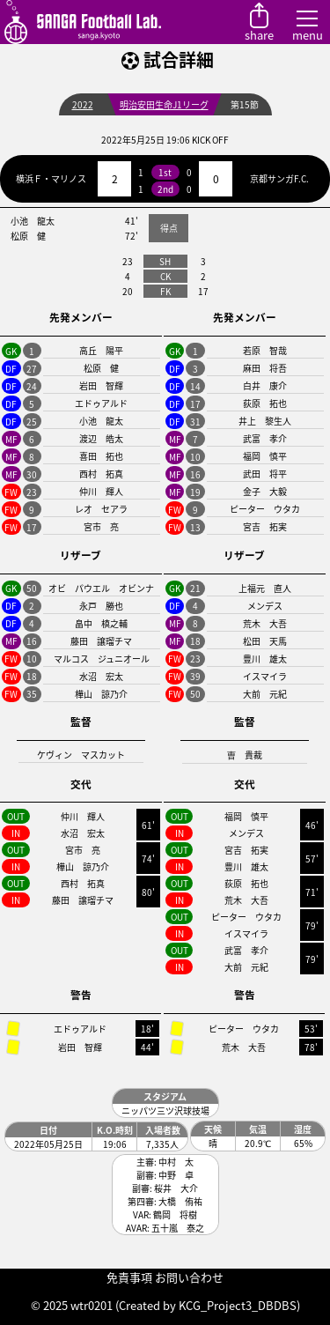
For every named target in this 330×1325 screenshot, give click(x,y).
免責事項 (129, 1277)
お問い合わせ (189, 1277)
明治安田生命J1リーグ (164, 104)
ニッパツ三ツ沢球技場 (165, 1110)
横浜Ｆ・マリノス (51, 178)
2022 (82, 104)
